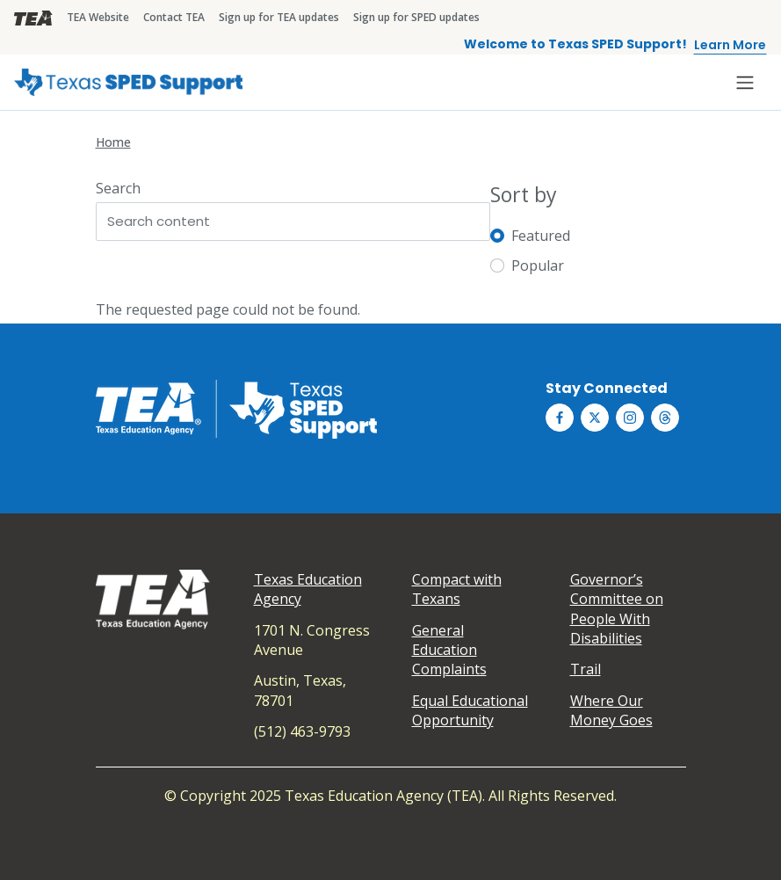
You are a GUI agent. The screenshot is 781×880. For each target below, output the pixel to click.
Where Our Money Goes (611, 710)
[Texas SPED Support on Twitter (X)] (595, 418)
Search (118, 188)
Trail (585, 669)
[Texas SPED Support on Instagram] (630, 418)
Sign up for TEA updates (279, 17)
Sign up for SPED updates (416, 17)
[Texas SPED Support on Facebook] (560, 418)
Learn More (730, 45)
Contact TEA (174, 17)
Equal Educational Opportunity (470, 710)
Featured (540, 235)
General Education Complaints (449, 650)
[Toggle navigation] (745, 83)
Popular (537, 265)
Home (113, 142)
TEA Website (98, 17)
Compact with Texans (457, 589)
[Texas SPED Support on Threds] (665, 418)
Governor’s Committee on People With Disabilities (616, 609)
